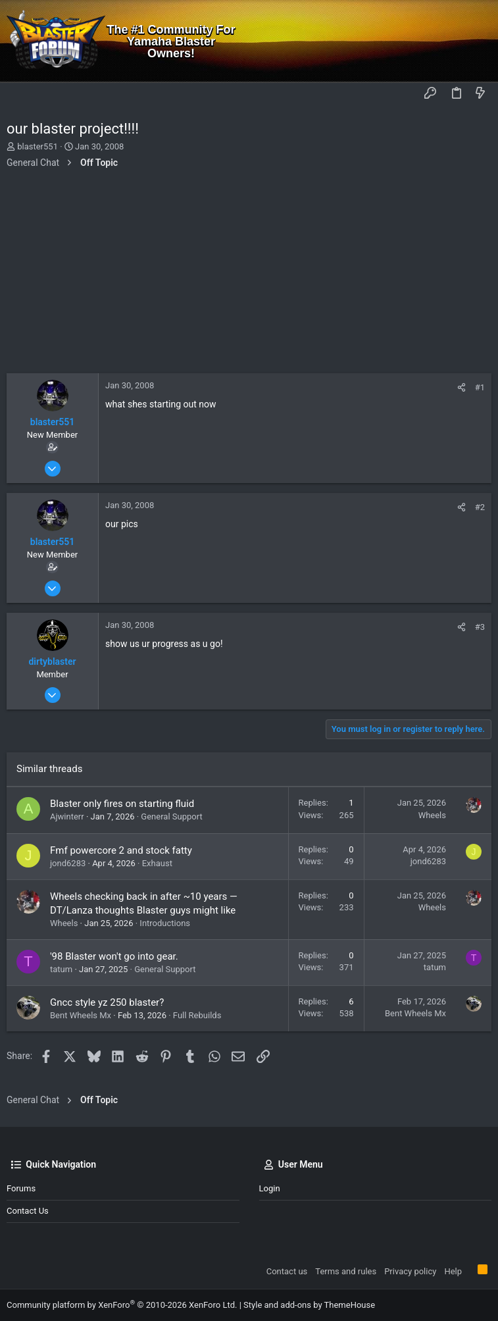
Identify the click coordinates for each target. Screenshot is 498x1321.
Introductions (164, 923)
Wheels (432, 815)
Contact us (28, 1211)
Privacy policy (410, 1271)
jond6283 (68, 863)
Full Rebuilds (197, 1015)
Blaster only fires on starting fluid (122, 804)
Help (453, 1271)
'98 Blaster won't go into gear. (114, 956)
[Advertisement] (249, 274)
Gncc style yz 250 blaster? (107, 1002)
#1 (480, 387)
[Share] (461, 387)
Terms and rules (345, 1271)
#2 (480, 507)
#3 (480, 627)
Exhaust (157, 863)
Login (269, 1188)
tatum (61, 969)
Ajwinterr (67, 816)
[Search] (478, 41)
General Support (171, 816)
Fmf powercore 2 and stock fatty (121, 850)
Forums (21, 1188)
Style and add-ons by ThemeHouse (309, 1305)
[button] (20, 94)
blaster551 (37, 146)
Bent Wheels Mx (80, 1015)
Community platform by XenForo (122, 1305)
